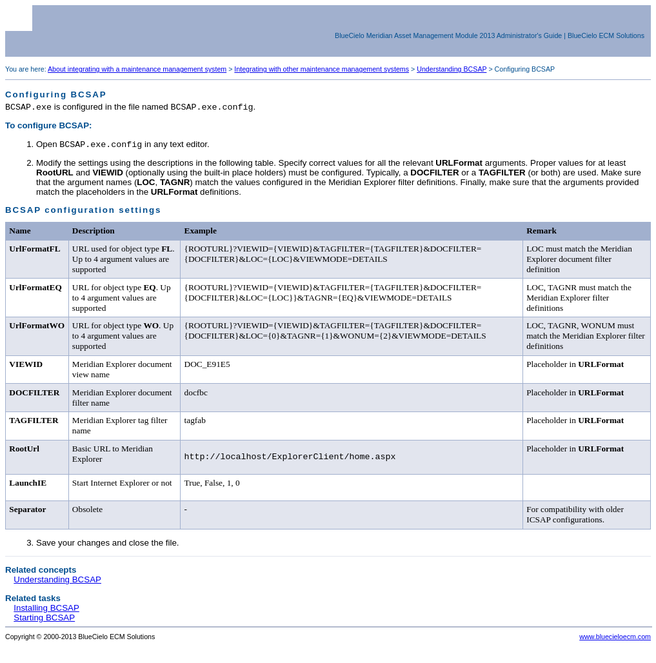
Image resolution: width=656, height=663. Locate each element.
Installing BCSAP (46, 612)
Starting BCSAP (44, 622)
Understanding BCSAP (451, 69)
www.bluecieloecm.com (615, 641)
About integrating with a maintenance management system (137, 69)
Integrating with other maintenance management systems (321, 69)
